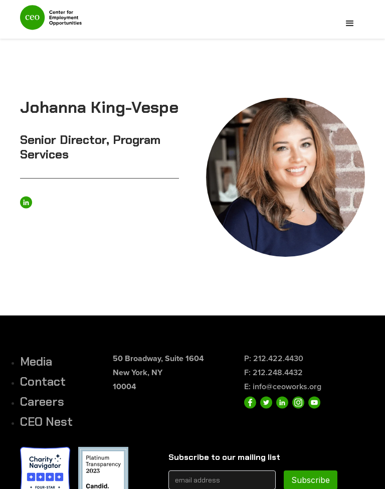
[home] (51, 22)
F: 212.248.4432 (273, 372)
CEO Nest (46, 421)
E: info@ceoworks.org (282, 386)
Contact (43, 381)
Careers (42, 401)
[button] (350, 24)
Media (36, 361)
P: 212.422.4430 (273, 358)
